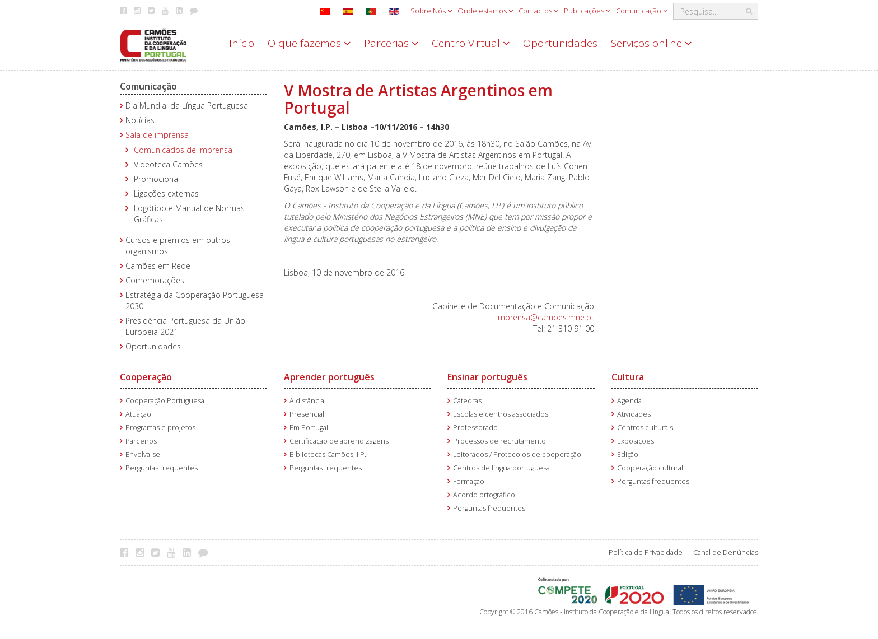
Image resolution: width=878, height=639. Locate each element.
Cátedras (467, 400)
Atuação (138, 414)
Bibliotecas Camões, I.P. (327, 454)
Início (241, 43)
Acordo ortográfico (484, 495)
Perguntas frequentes (161, 468)
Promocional (157, 179)
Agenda (629, 400)
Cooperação (146, 377)
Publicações (587, 11)
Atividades (634, 414)
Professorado (475, 427)
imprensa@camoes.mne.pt (545, 317)
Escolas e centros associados (500, 414)
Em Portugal (308, 427)
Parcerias (391, 43)
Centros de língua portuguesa (501, 468)
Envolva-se (142, 454)
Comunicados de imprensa (183, 149)
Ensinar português (487, 377)
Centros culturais (645, 427)
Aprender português (329, 377)
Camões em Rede (157, 265)
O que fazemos (309, 43)
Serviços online (651, 43)
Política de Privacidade (646, 552)
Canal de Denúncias (725, 552)
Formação (468, 481)
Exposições (635, 441)
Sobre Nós (431, 11)
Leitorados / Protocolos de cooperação (517, 454)
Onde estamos (485, 11)
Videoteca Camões (168, 164)
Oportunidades (560, 43)
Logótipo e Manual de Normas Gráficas (189, 214)
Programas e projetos (160, 427)
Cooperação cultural (650, 468)
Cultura (627, 377)
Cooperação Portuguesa (164, 400)
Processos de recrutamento (499, 441)
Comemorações (154, 280)
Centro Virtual (471, 43)
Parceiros (141, 441)
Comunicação (641, 11)
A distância (306, 400)
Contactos (538, 11)
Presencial (306, 414)
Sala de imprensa (157, 134)
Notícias (140, 120)
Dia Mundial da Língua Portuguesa (186, 105)
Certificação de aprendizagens (339, 441)
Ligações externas (166, 193)
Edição (627, 454)
